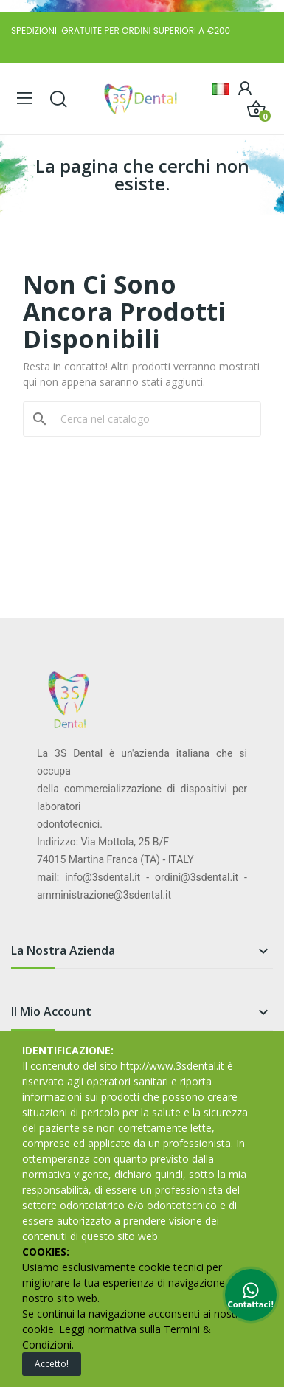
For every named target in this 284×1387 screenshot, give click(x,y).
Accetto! (52, 1363)
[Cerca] (151, 419)
